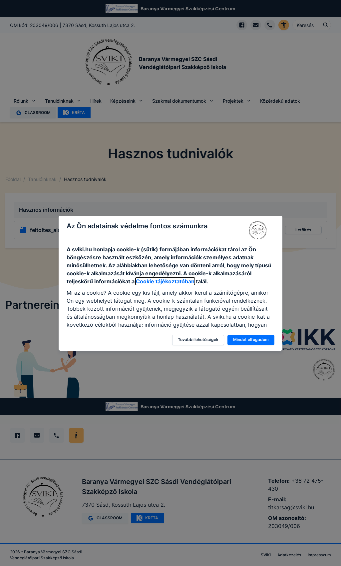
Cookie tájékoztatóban (165, 281)
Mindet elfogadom (251, 339)
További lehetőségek (198, 339)
